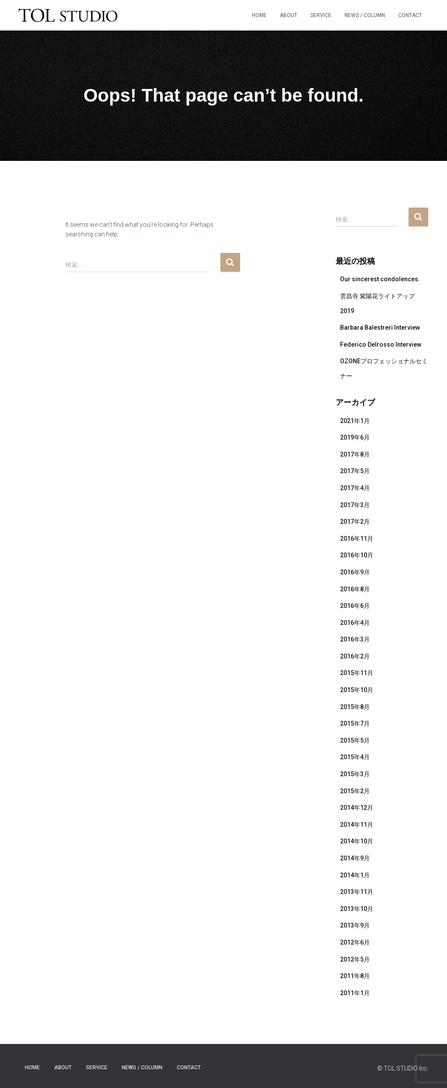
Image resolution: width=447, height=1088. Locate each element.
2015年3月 (355, 774)
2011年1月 (355, 992)
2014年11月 (356, 824)
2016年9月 (355, 572)
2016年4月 (355, 622)
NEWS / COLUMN (364, 15)
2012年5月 (355, 959)
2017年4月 (355, 487)
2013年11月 (356, 891)
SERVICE (320, 15)
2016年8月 (355, 589)
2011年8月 (355, 975)
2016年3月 (355, 639)
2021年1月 (355, 420)
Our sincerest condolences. (380, 279)
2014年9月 (355, 858)
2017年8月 (355, 454)
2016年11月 (356, 538)
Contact (410, 15)
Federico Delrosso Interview (380, 344)
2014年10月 (356, 841)
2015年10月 (356, 689)
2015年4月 (355, 757)
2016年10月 (356, 555)
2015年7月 (355, 723)
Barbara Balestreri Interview (380, 327)
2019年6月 (355, 437)
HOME (259, 15)
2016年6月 (355, 605)
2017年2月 (355, 521)
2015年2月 (355, 791)
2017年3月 (355, 504)
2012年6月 (355, 942)
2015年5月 (355, 740)
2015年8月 (355, 706)
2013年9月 (355, 925)
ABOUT (288, 15)
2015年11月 (356, 672)
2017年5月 (355, 470)
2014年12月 (356, 807)
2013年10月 (356, 908)
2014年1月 (355, 875)
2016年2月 (355, 656)
